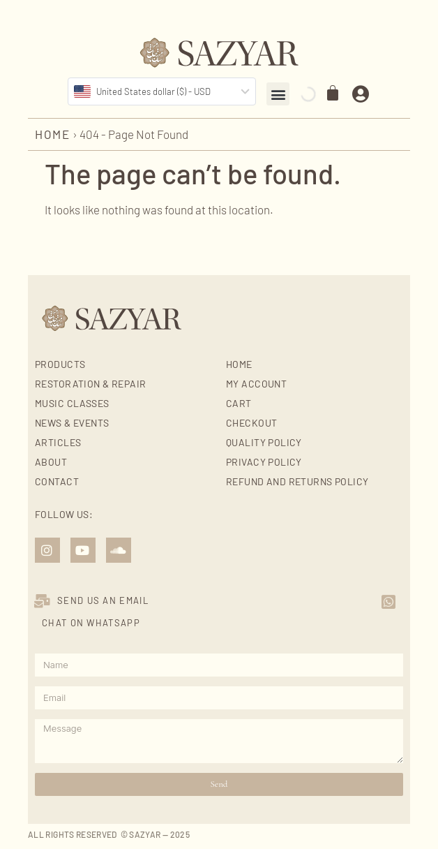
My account (256, 384)
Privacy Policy (264, 462)
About (51, 462)
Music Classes (72, 403)
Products (60, 364)
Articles (58, 442)
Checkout (251, 423)
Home (52, 134)
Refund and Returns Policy (297, 481)
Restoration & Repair (90, 384)
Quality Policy (264, 442)
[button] (277, 93)
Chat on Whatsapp (91, 622)
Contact (57, 481)
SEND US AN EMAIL (103, 600)
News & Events (72, 423)
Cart (239, 403)
